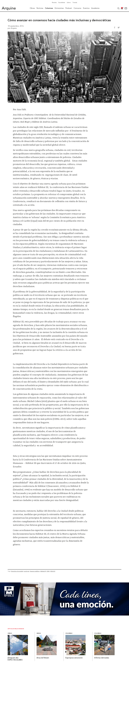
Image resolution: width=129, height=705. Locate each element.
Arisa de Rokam (43, 658)
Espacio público (35, 571)
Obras (10, 633)
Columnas (68, 633)
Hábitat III (43, 571)
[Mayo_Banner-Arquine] (64, 615)
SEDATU (52, 571)
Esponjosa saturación (74, 658)
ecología (26, 571)
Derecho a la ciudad (17, 571)
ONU (48, 571)
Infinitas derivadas (101, 658)
